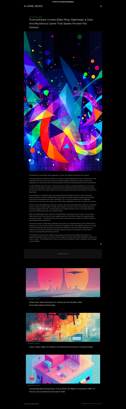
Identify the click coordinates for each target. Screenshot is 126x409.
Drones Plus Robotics (67, 1)
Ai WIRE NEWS (33, 6)
